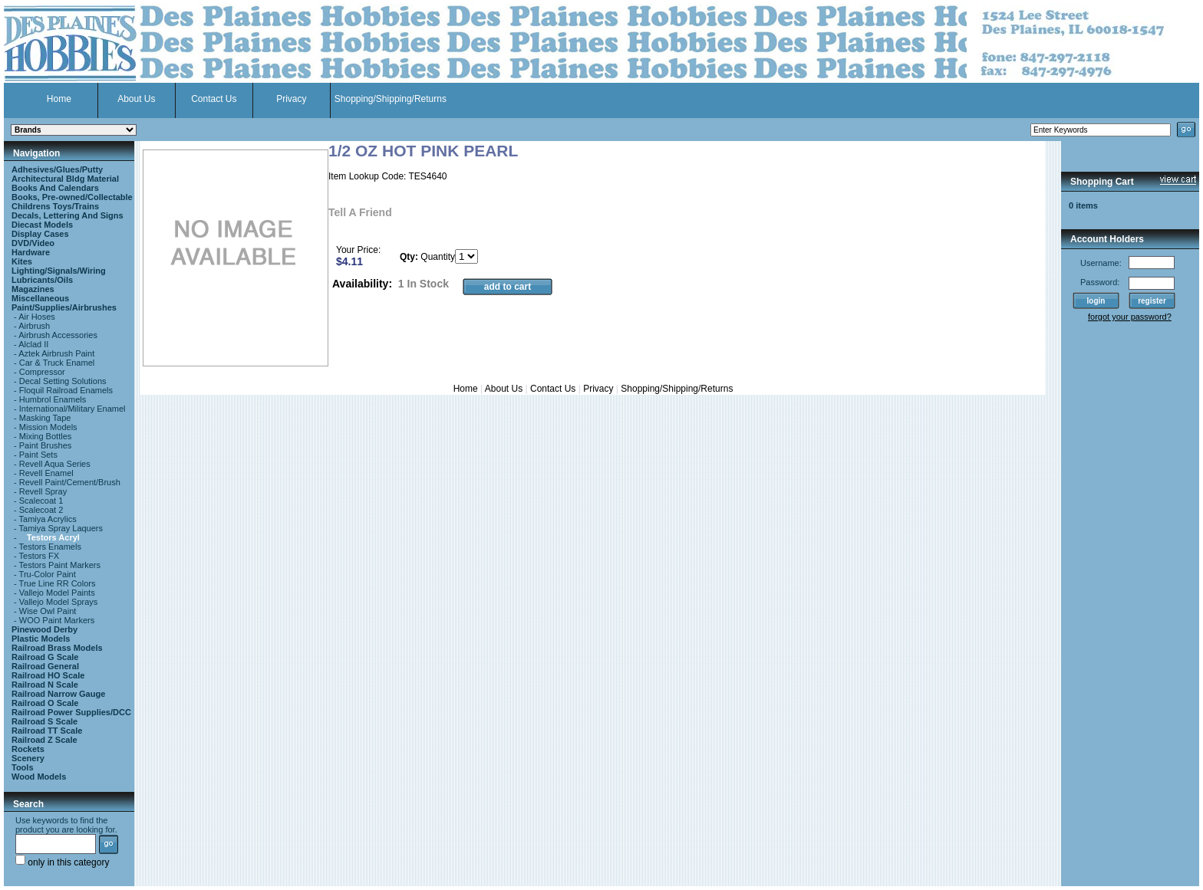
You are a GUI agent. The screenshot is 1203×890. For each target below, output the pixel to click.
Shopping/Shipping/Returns (391, 99)
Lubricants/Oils (42, 279)
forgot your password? (1130, 316)
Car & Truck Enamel (56, 362)
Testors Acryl (53, 537)
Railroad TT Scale (47, 730)
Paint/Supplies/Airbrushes (64, 307)
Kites (22, 261)
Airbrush (34, 325)
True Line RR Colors (57, 583)
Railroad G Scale (45, 657)
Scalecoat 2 (41, 509)
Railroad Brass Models (57, 647)
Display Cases (40, 233)
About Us (136, 99)
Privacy (291, 99)
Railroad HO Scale (48, 675)
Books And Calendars (55, 187)
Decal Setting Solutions (63, 381)
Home (59, 99)
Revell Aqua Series (55, 463)
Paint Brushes (45, 445)
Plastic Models (41, 638)
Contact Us (213, 99)
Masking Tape (45, 417)
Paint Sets (38, 454)
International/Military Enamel (72, 408)
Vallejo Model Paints (57, 592)
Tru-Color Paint (47, 574)
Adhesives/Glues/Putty (57, 169)
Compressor (42, 371)
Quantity (437, 256)
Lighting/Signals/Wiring (59, 270)
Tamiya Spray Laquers (61, 528)
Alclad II (33, 344)
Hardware (31, 252)
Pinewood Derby (44, 629)
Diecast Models (42, 224)
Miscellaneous (40, 298)
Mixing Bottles (45, 436)
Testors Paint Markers (60, 565)
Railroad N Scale (45, 684)
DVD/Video (33, 243)
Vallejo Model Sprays (58, 601)
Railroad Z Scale (44, 739)
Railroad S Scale (44, 721)
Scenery (28, 758)
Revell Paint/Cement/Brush (69, 482)
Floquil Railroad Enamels (66, 390)
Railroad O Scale (45, 703)
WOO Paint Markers (56, 620)
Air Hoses (36, 316)
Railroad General (45, 666)
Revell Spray (43, 491)
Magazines (33, 289)
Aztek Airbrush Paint (56, 353)
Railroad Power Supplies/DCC (71, 712)
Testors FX (39, 555)
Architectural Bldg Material (65, 178)
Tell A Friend (360, 212)
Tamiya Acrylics (48, 519)
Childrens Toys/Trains (55, 206)
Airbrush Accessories (57, 335)
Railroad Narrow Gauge (58, 693)
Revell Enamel (46, 473)
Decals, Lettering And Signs (68, 215)
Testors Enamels (50, 546)
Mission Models (48, 427)
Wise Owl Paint (48, 611)
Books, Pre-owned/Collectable (72, 197)
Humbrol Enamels (52, 399)
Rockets (28, 749)
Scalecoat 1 (41, 500)
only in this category (62, 862)
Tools (23, 767)
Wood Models (39, 776)
